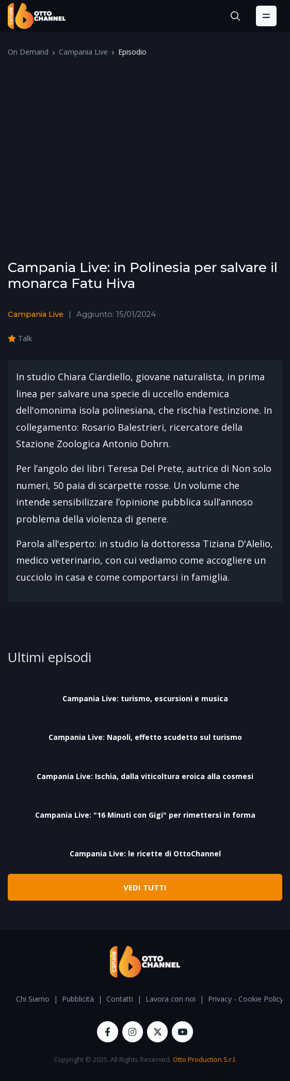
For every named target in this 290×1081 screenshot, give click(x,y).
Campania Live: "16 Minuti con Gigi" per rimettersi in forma (145, 815)
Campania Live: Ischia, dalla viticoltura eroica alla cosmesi (145, 776)
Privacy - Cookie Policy (245, 999)
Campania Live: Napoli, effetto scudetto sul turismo (145, 737)
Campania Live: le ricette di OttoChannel (145, 853)
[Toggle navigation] (266, 16)
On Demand (28, 52)
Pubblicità (78, 999)
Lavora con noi (171, 999)
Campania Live (83, 52)
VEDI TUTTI (145, 887)
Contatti (119, 999)
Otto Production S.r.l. (204, 1059)
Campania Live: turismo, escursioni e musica (145, 698)
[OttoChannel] (37, 16)
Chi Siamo (33, 999)
